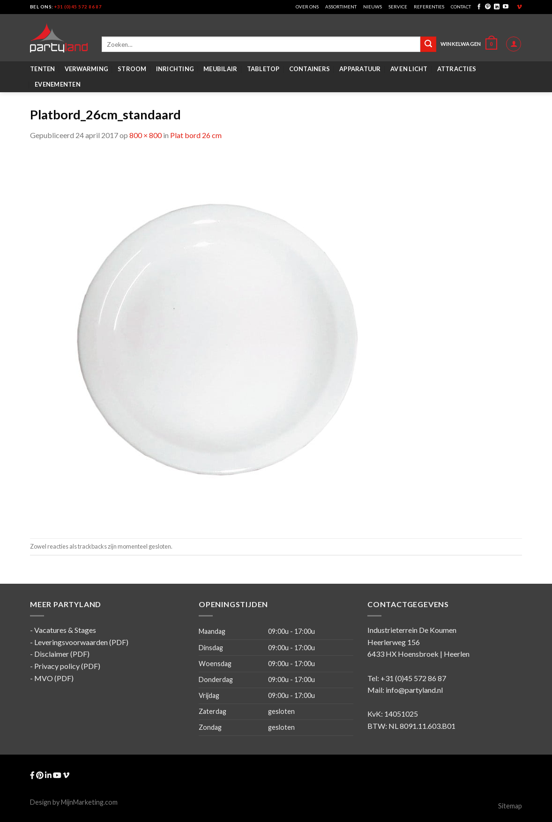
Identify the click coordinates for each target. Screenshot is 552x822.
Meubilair (220, 69)
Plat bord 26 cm (196, 135)
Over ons (307, 6)
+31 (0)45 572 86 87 (78, 6)
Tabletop (263, 69)
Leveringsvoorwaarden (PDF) (81, 642)
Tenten (42, 69)
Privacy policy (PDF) (67, 665)
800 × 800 (145, 135)
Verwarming (87, 69)
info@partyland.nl (414, 689)
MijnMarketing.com (89, 802)
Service (397, 6)
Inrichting (175, 69)
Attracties (457, 69)
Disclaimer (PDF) (62, 653)
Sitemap (510, 806)
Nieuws (372, 6)
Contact (461, 6)
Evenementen (58, 84)
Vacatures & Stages (65, 629)
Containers (309, 69)
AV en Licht (409, 69)
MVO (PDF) (54, 678)
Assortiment (341, 6)
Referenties (429, 6)
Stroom (132, 69)
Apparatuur (360, 69)
